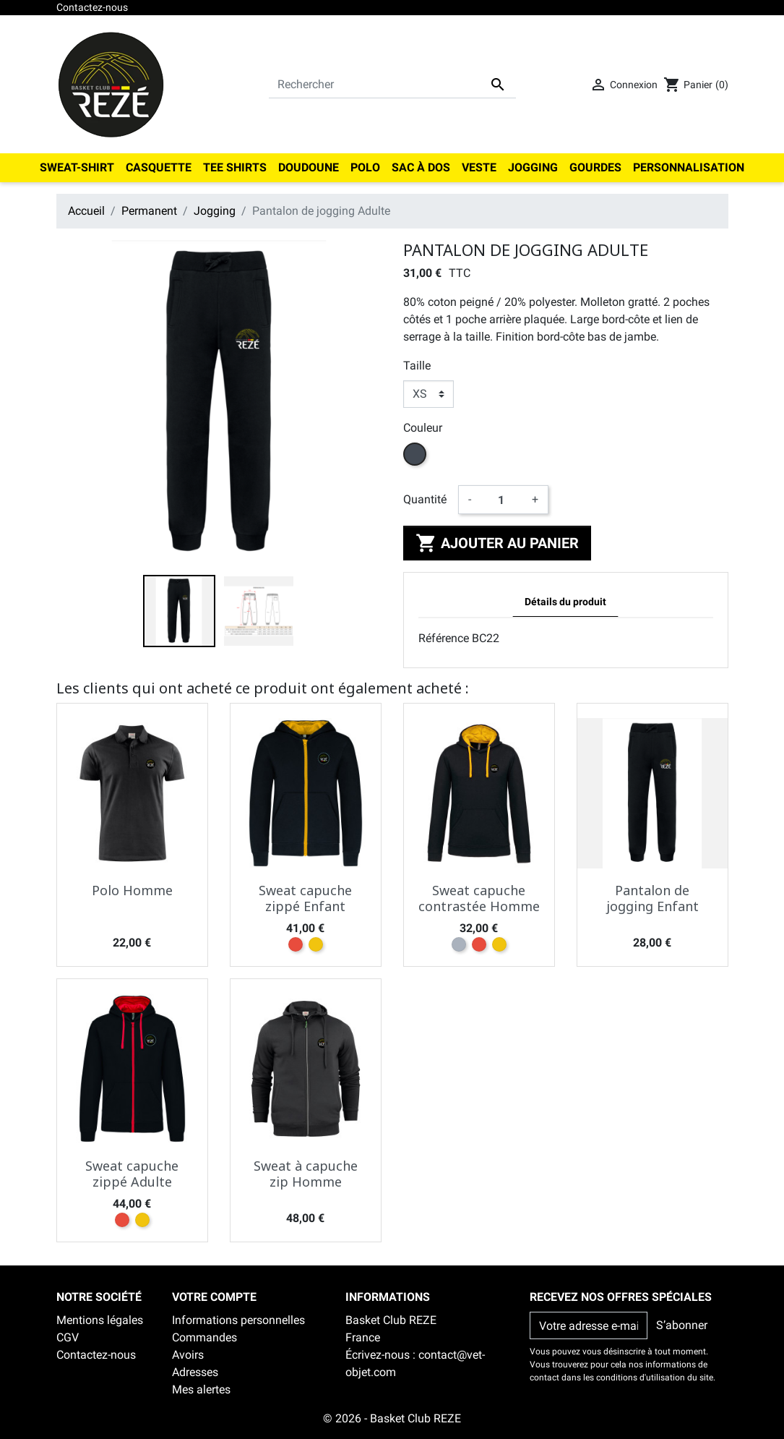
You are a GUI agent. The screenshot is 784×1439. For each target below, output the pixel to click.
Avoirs (188, 1355)
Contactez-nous (92, 7)
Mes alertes (201, 1389)
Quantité (425, 499)
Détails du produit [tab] (565, 602)
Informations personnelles (238, 1320)
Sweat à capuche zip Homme (306, 1173)
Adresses (195, 1372)
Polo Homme (132, 890)
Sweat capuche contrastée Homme (479, 898)
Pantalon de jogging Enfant (652, 898)
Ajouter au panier (497, 543)
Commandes (204, 1337)
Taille (417, 365)
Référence (443, 638)
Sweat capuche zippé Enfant (305, 898)
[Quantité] (501, 499)
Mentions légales (99, 1320)
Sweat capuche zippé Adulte (131, 1173)
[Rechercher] (392, 84)
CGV (67, 1337)
